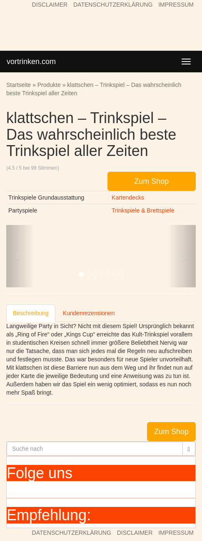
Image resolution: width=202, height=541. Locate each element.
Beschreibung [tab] (31, 313)
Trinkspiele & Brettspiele (143, 210)
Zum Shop (151, 181)
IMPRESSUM (176, 4)
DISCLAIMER (50, 4)
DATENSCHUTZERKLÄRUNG (112, 4)
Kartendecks (128, 197)
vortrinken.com (31, 61)
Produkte (49, 85)
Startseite (18, 85)
